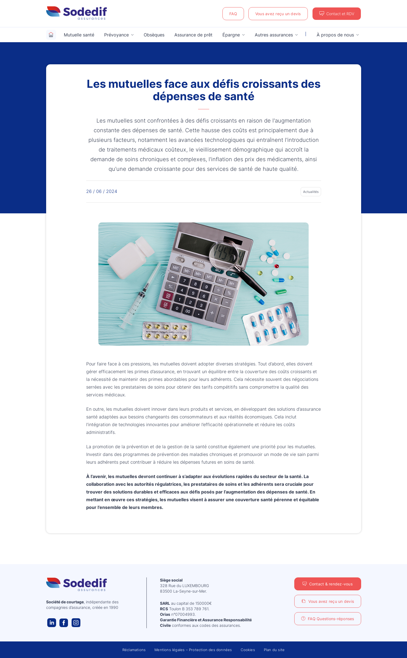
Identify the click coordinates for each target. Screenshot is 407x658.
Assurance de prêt (193, 35)
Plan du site (274, 650)
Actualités (311, 192)
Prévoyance (116, 35)
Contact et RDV (340, 13)
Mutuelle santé (79, 35)
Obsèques (154, 35)
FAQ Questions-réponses (331, 618)
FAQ (233, 13)
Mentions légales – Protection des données (193, 650)
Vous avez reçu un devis (278, 13)
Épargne (231, 35)
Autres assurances (274, 35)
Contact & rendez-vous (331, 584)
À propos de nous (335, 35)
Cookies (248, 650)
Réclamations (134, 650)
